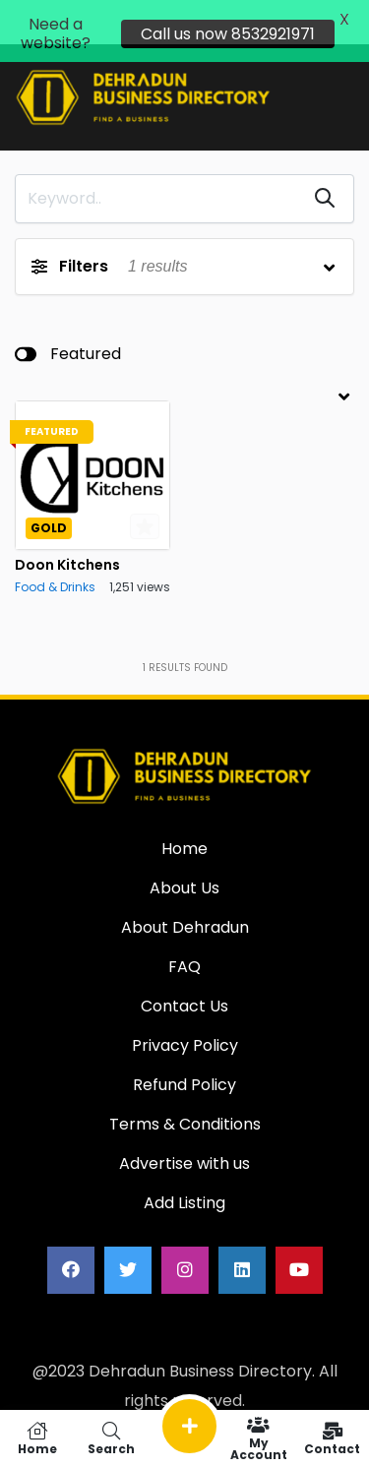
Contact (332, 1438)
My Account (258, 1438)
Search (111, 1438)
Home (37, 1438)
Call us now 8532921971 (228, 34)
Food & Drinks (55, 576)
